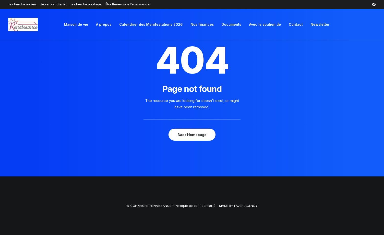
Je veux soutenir (52, 4)
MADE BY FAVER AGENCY (238, 206)
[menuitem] (22, 4)
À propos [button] (103, 24)
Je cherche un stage (85, 4)
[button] (374, 4)
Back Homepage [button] (192, 135)
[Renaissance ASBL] (23, 24)
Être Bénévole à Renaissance (128, 4)
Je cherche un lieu (22, 4)
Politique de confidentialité (195, 206)
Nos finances (202, 24)
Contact (296, 24)
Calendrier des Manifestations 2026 (151, 24)
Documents (231, 24)
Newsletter (320, 24)
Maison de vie (76, 24)
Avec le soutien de (265, 24)
